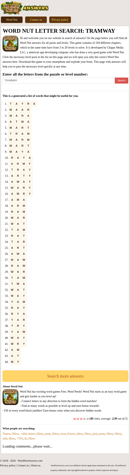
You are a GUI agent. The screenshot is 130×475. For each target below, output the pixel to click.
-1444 (23, 433)
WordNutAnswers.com (30, 460)
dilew (80, 433)
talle (5, 438)
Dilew (15, 433)
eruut (63, 433)
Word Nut (11, 19)
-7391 (19, 438)
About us (36, 465)
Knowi (71, 433)
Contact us (36, 19)
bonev (31, 433)
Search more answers (65, 376)
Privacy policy (60, 19)
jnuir (95, 433)
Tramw (6, 433)
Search (121, 80)
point (48, 433)
